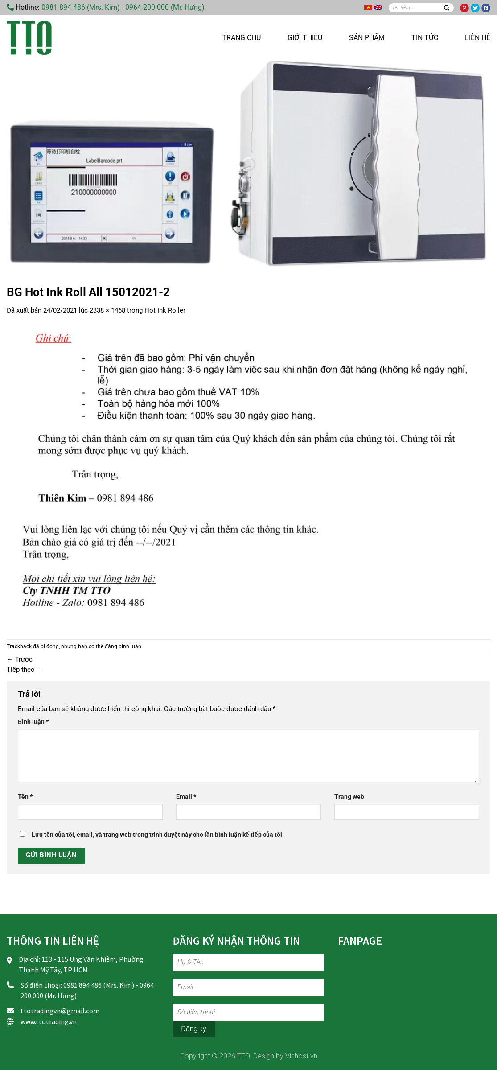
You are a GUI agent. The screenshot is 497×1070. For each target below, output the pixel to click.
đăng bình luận (123, 646)
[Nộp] (446, 7)
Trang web (349, 796)
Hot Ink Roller (164, 310)
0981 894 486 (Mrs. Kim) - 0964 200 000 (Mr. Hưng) (123, 7)
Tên (25, 796)
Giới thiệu (305, 37)
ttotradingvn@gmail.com (60, 1010)
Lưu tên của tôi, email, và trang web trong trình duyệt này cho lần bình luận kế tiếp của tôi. (158, 834)
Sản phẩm (367, 37)
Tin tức (424, 37)
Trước (20, 659)
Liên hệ (477, 37)
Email (186, 796)
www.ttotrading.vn (49, 1021)
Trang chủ (241, 37)
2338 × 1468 (107, 310)
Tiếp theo (25, 670)
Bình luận (33, 721)
